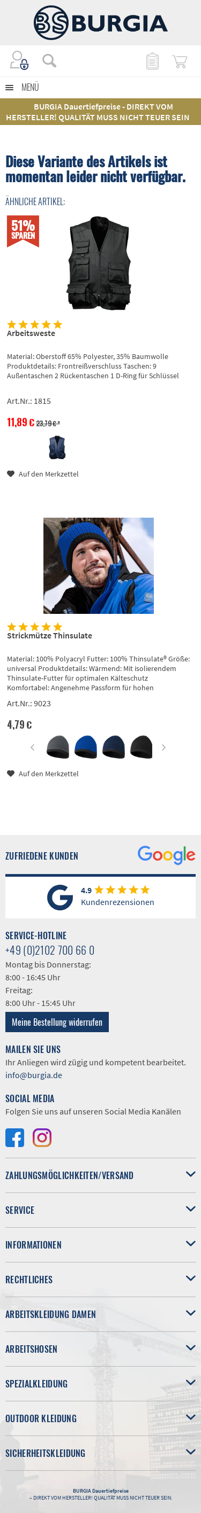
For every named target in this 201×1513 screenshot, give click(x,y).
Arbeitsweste (31, 332)
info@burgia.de (33, 1075)
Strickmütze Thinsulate (49, 635)
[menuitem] (44, 60)
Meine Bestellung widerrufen (57, 1022)
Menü (30, 87)
